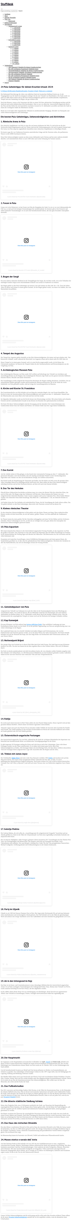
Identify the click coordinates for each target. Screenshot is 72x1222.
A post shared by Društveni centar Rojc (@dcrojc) (26, 1051)
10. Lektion (15, 63)
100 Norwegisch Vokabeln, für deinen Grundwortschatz (25, 72)
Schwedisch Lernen (14, 40)
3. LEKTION (16, 31)
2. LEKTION (16, 29)
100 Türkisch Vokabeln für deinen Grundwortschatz (24, 79)
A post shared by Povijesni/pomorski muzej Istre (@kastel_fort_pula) (26, 1210)
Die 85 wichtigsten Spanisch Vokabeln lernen (22, 77)
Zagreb (48, 1062)
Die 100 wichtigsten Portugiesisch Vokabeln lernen (23, 76)
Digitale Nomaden (10, 17)
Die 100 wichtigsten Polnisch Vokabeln (20, 74)
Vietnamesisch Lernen (15, 26)
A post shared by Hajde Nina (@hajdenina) (26, 822)
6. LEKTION (16, 36)
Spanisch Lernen (13, 46)
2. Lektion (15, 50)
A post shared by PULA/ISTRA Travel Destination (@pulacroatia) (26, 196)
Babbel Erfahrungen (11, 23)
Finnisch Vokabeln (14, 81)
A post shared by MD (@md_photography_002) (26, 712)
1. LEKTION (16, 28)
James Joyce (16, 758)
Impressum (11, 21)
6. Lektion (15, 57)
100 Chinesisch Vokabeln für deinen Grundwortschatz (24, 67)
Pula (40, 91)
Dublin (50, 758)
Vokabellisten (9, 65)
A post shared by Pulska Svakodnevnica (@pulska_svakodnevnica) (26, 974)
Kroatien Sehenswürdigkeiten (18, 1217)
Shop (6, 16)
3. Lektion (15, 52)
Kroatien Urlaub (33, 91)
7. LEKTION (16, 38)
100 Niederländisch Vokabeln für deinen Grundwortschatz (26, 70)
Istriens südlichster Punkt (34, 624)
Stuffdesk (7, 4)
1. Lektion (15, 48)
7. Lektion (15, 58)
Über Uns (7, 19)
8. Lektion (15, 60)
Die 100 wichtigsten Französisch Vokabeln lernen (23, 69)
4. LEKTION (16, 33)
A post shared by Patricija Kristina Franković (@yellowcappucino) (26, 903)
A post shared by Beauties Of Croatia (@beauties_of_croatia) (26, 270)
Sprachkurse (8, 24)
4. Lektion (15, 53)
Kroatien (24, 91)
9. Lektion (15, 62)
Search (7, 82)
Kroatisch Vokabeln (10, 1097)
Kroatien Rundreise (16, 91)
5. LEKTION (16, 34)
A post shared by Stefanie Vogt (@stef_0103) (26, 600)
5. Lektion (15, 55)
